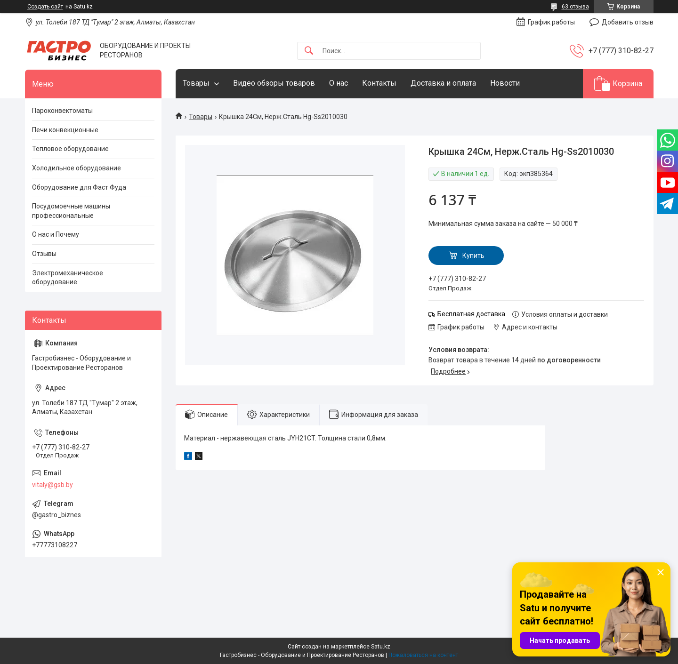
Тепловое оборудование (70, 148)
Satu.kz (380, 646)
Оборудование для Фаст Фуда (79, 187)
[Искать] (308, 51)
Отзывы (44, 253)
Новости (505, 83)
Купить (473, 255)
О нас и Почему (55, 234)
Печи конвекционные (65, 130)
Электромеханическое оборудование (67, 277)
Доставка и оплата (443, 83)
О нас (338, 83)
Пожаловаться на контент (423, 655)
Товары (196, 83)
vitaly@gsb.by (52, 484)
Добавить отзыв (628, 22)
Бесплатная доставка (471, 314)
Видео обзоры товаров (274, 83)
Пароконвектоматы (62, 110)
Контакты (379, 83)
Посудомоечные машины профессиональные (71, 210)
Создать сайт (45, 6)
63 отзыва (575, 6)
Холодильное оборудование (76, 168)
